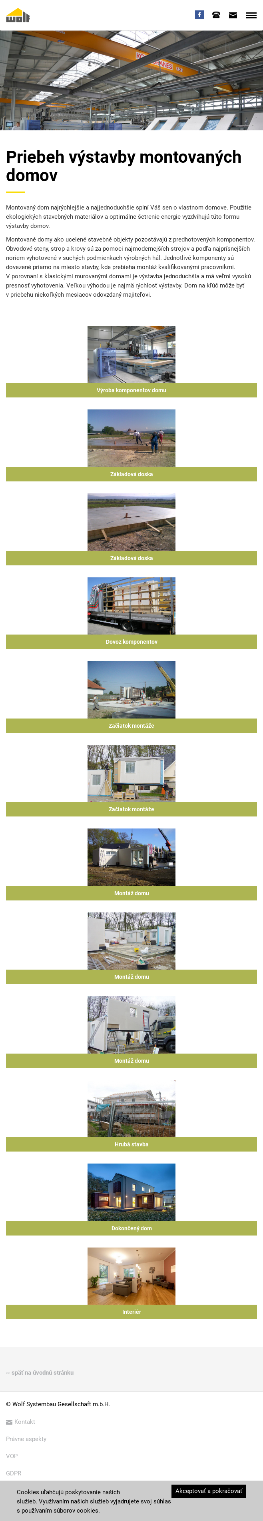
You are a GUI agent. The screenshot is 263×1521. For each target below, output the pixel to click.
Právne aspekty (26, 1439)
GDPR (13, 1473)
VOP (12, 1456)
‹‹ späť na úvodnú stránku (40, 1372)
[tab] (216, 15)
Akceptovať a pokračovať (208, 1491)
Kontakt (20, 1421)
